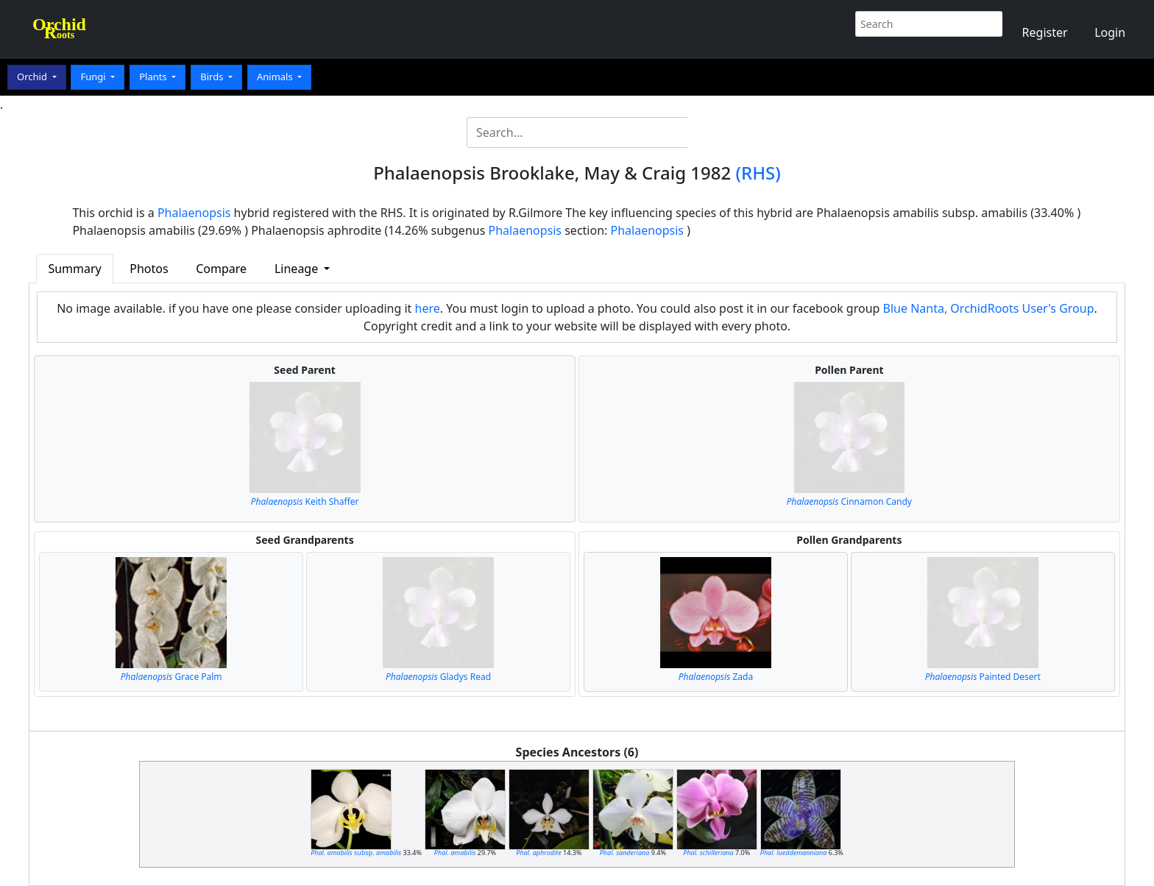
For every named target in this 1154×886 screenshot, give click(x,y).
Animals (276, 76)
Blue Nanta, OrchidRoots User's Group (988, 308)
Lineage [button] (298, 269)
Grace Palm (171, 676)
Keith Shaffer (305, 501)
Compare (221, 269)
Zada (716, 676)
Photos (149, 269)
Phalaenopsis (194, 213)
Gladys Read (438, 676)
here (427, 308)
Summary (74, 269)
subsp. (356, 852)
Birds (213, 76)
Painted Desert (983, 676)
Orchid (33, 76)
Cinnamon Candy (849, 501)
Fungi (94, 76)
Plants (154, 76)
